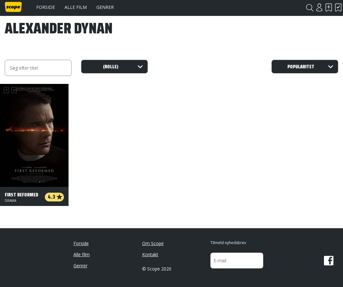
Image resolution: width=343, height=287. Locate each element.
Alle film (76, 7)
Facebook (328, 260)
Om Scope (153, 243)
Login (319, 7)
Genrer (105, 7)
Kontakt (150, 254)
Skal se (328, 7)
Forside (45, 7)
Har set (338, 7)
